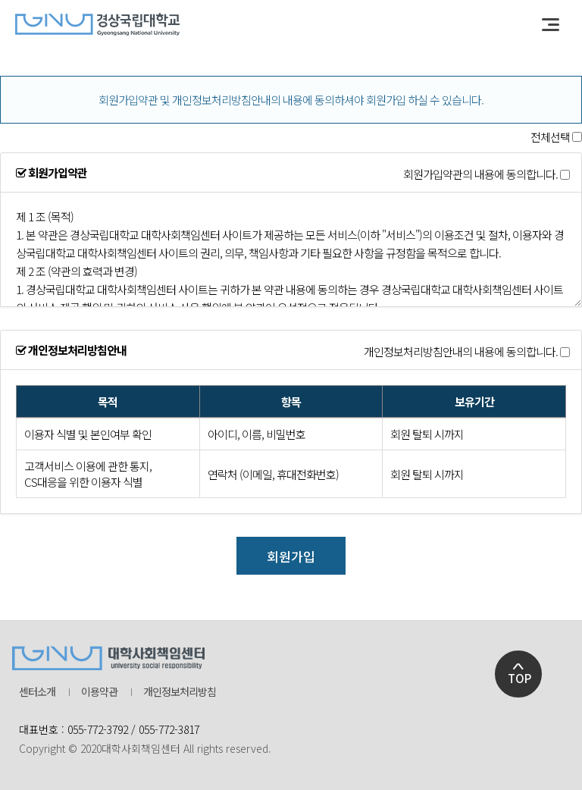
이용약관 (99, 692)
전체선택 (550, 137)
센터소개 (37, 692)
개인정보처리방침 (179, 692)
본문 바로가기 (0, 0)
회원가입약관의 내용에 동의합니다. (480, 175)
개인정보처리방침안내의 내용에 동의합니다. (461, 352)
